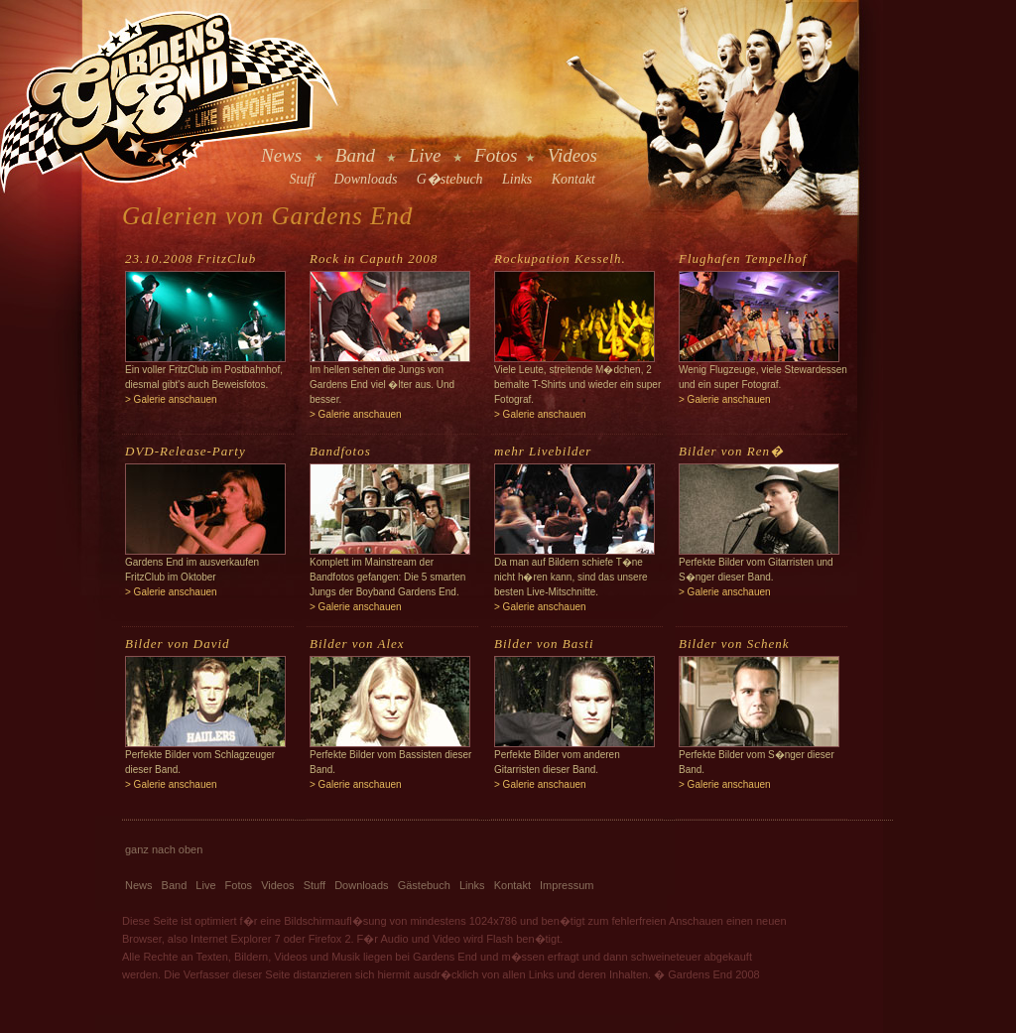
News (281, 155)
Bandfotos (340, 451)
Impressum (566, 885)
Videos (572, 155)
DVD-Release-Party (185, 451)
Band (355, 155)
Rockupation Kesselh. (560, 258)
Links (517, 179)
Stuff (303, 179)
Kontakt (573, 179)
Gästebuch (424, 885)
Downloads (366, 179)
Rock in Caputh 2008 (374, 258)
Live (425, 155)
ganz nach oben (163, 849)
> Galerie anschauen (171, 399)
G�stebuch (450, 179)
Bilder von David (177, 643)
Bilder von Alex (357, 643)
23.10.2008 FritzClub (190, 258)
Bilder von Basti (544, 643)
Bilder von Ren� (731, 451)
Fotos (495, 155)
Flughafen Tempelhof (743, 258)
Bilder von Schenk (734, 643)
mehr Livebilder (542, 451)
